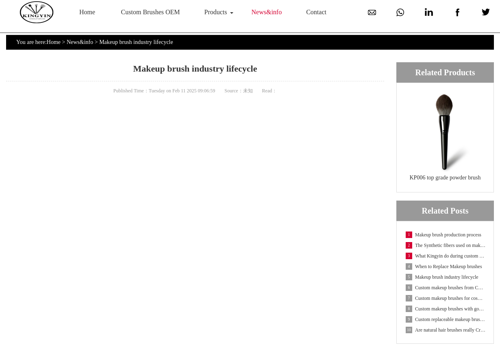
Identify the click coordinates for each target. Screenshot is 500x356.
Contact (316, 12)
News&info (267, 12)
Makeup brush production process (443, 235)
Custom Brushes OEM (150, 12)
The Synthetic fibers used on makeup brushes (445, 245)
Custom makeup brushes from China (445, 287)
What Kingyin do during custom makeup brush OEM (445, 256)
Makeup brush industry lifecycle (442, 277)
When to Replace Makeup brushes (444, 266)
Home (87, 12)
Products (215, 12)
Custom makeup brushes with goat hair (445, 309)
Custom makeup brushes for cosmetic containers (445, 298)
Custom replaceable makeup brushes (445, 319)
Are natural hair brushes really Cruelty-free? (445, 330)
